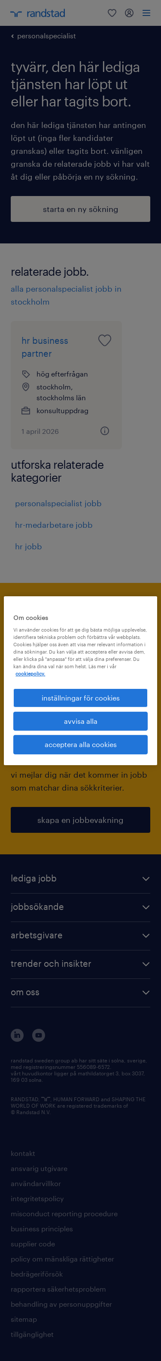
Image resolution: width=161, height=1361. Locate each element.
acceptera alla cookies (81, 744)
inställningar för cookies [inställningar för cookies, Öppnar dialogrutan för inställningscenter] (81, 697)
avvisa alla (80, 721)
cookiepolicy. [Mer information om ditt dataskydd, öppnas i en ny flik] (30, 673)
